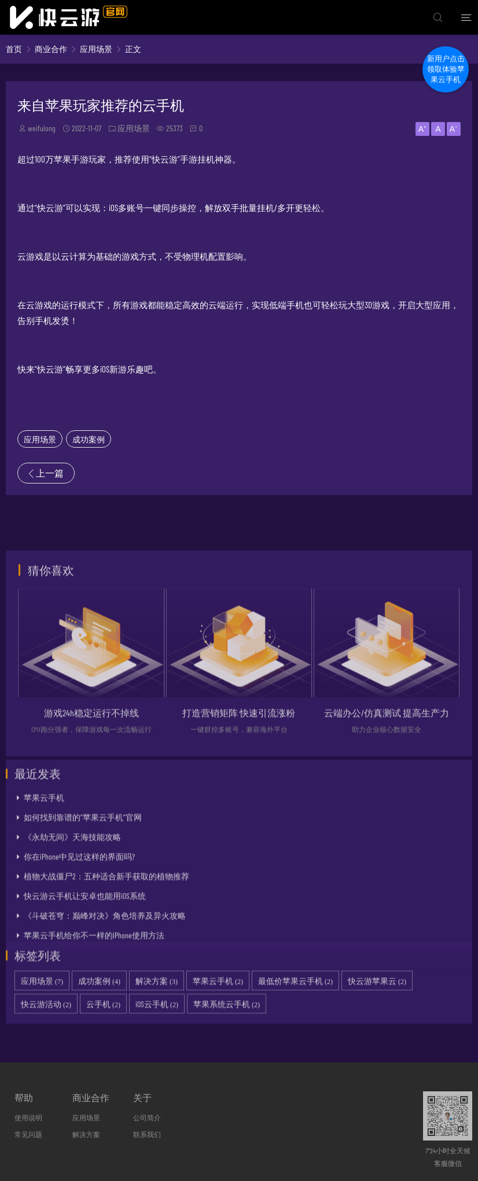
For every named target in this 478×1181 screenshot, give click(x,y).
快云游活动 (46, 1031)
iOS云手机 (156, 1031)
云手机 (103, 1031)
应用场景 (96, 49)
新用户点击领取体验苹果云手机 (446, 69)
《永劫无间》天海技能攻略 (72, 898)
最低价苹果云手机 (295, 1008)
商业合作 (51, 49)
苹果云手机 (44, 859)
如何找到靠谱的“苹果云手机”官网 (83, 879)
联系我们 (147, 1134)
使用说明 (28, 1117)
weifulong (42, 128)
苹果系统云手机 (226, 1031)
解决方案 (156, 1008)
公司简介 (147, 1117)
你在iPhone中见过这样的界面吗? (79, 918)
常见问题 (28, 1134)
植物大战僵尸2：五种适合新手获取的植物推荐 (106, 938)
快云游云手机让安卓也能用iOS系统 (85, 957)
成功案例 (88, 439)
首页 (14, 49)
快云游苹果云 (377, 1008)
